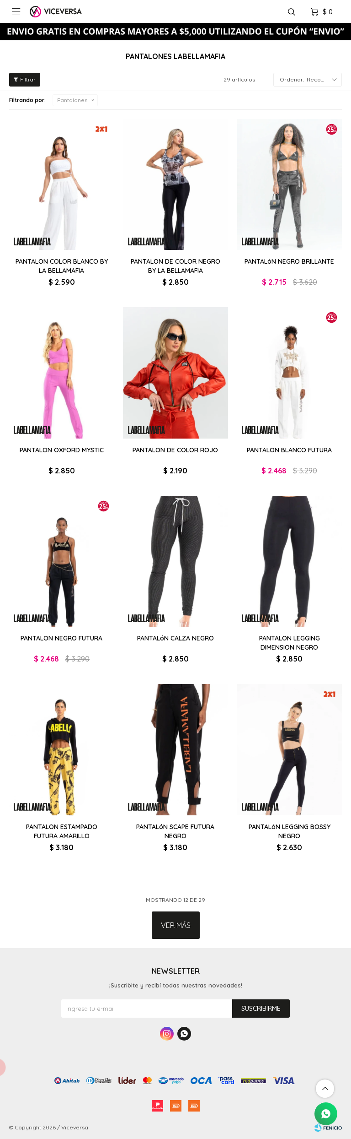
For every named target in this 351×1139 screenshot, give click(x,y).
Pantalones (72, 100)
